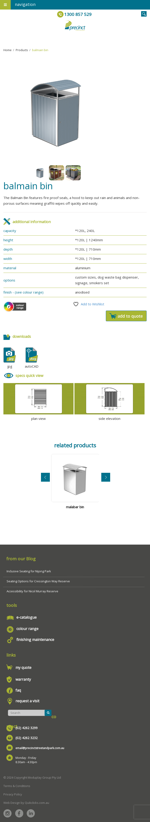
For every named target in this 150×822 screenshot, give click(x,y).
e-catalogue (26, 617)
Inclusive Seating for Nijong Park (29, 571)
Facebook (19, 813)
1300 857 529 (78, 14)
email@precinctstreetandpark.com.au (39, 748)
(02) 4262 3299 (26, 728)
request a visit (27, 700)
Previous (45, 477)
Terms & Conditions (16, 786)
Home (7, 50)
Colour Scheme (14, 306)
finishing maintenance (35, 639)
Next (105, 477)
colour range (27, 628)
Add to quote (126, 316)
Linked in (31, 813)
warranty (23, 679)
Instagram (7, 813)
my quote (23, 667)
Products (22, 50)
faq (18, 690)
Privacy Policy (12, 794)
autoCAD (31, 366)
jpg (9, 366)
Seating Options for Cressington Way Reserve (38, 581)
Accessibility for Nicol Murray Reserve (32, 591)
